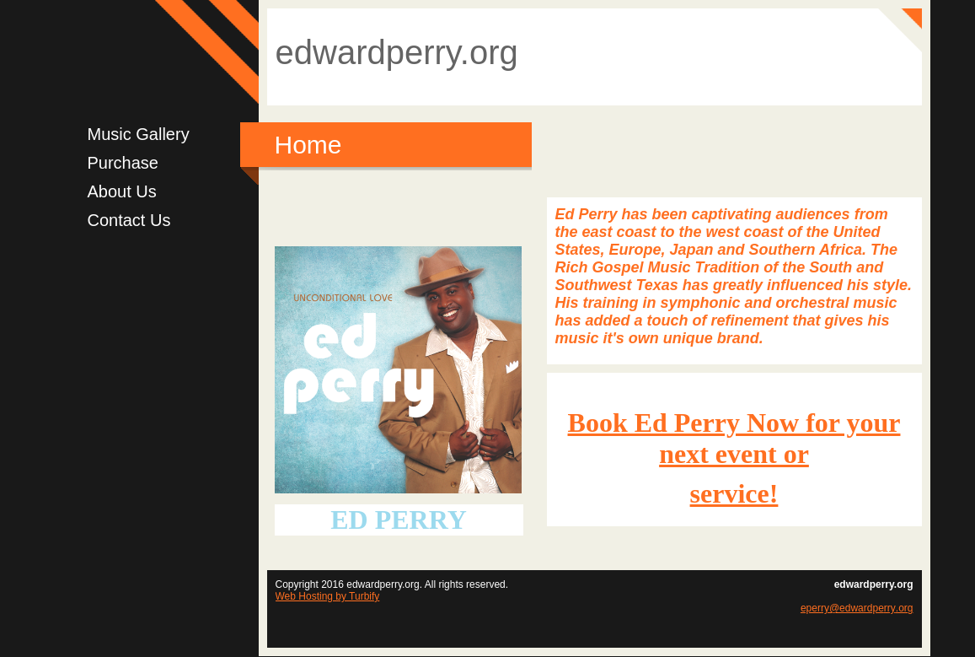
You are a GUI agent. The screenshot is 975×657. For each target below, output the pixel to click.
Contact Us (129, 220)
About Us (122, 191)
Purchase (123, 162)
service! (734, 493)
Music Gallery (139, 134)
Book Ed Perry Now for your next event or (734, 438)
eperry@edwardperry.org (857, 608)
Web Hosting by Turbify (328, 596)
